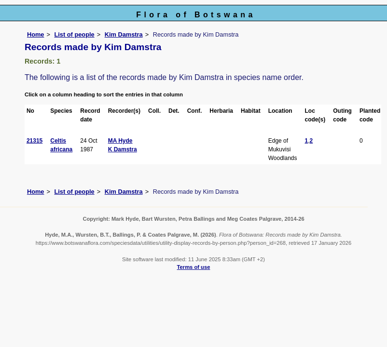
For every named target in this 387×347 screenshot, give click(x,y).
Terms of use (193, 267)
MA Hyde (120, 140)
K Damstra (122, 149)
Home (35, 34)
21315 (34, 140)
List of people (74, 34)
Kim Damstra (124, 34)
